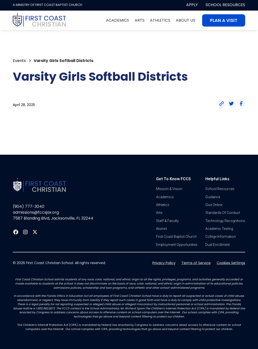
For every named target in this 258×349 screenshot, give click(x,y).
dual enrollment (217, 253)
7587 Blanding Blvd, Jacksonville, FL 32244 (53, 226)
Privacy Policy (164, 271)
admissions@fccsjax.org (36, 221)
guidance (212, 205)
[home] (39, 20)
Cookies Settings (231, 271)
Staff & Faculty (167, 229)
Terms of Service (196, 271)
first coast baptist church (176, 245)
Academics (117, 20)
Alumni (161, 237)
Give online (213, 213)
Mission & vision (169, 197)
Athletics (160, 20)
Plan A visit (223, 20)
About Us (185, 20)
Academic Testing (219, 237)
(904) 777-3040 (28, 215)
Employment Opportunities (176, 253)
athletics (162, 213)
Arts (140, 20)
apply (192, 5)
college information (220, 245)
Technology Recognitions (225, 229)
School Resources (225, 5)
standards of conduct (222, 221)
